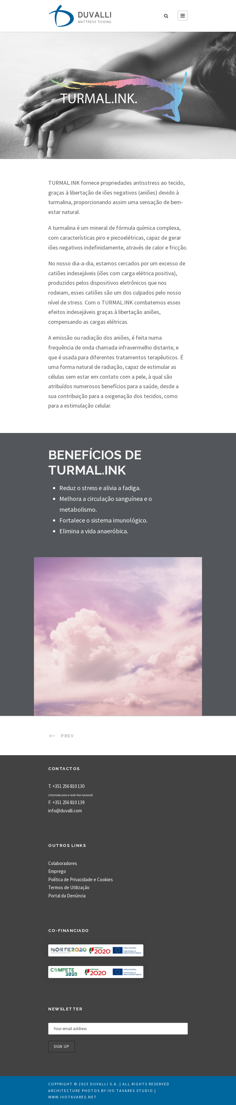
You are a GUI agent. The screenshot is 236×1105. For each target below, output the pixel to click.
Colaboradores (62, 863)
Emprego (57, 871)
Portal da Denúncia (67, 896)
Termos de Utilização (68, 887)
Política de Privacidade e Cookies (80, 879)
